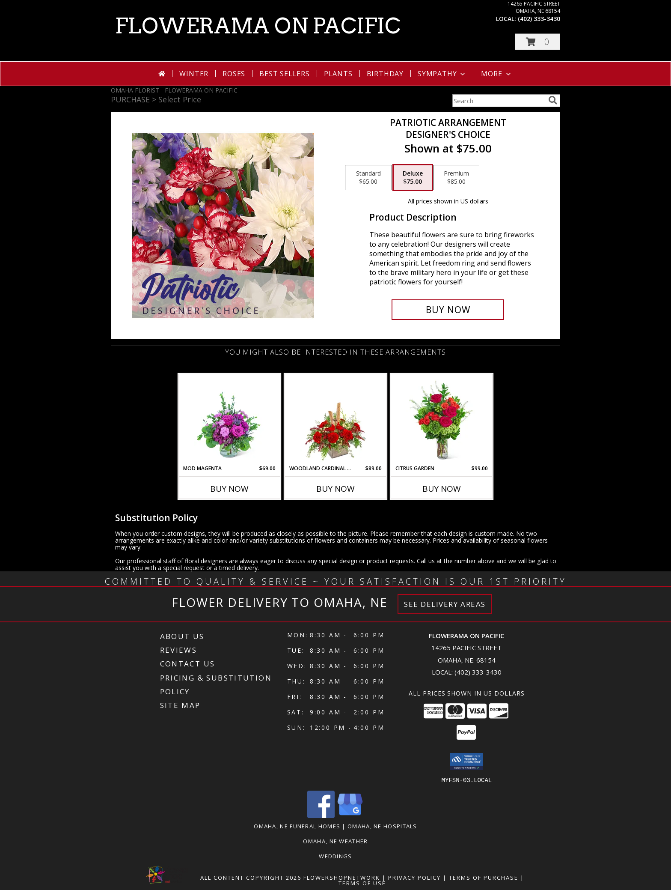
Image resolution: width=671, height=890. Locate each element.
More (496, 73)
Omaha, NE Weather (335, 841)
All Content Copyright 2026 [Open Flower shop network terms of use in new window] (250, 877)
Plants (338, 73)
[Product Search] (498, 101)
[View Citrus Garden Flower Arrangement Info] (442, 419)
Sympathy (442, 73)
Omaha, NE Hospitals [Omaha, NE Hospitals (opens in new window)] (382, 826)
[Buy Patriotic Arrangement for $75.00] (448, 309)
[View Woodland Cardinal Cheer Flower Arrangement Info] (335, 419)
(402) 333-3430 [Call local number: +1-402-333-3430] (539, 19)
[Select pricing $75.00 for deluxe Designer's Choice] (413, 177)
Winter (193, 73)
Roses (234, 73)
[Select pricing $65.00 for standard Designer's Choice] (368, 177)
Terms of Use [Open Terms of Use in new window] (362, 883)
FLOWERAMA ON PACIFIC (258, 26)
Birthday (385, 73)
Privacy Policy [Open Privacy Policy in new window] (414, 877)
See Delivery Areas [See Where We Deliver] (445, 604)
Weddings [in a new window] (335, 856)
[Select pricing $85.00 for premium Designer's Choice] (456, 177)
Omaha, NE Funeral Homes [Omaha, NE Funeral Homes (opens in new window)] (297, 826)
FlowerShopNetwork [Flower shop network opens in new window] (341, 877)
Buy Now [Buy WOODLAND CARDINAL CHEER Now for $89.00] (335, 488)
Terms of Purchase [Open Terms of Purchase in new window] (483, 877)
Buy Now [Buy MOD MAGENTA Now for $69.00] (229, 488)
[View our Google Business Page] (350, 815)
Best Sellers (284, 73)
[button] (537, 41)
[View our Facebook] (321, 815)
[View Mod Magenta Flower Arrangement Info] (229, 419)
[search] (553, 100)
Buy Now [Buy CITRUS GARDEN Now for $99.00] (441, 488)
